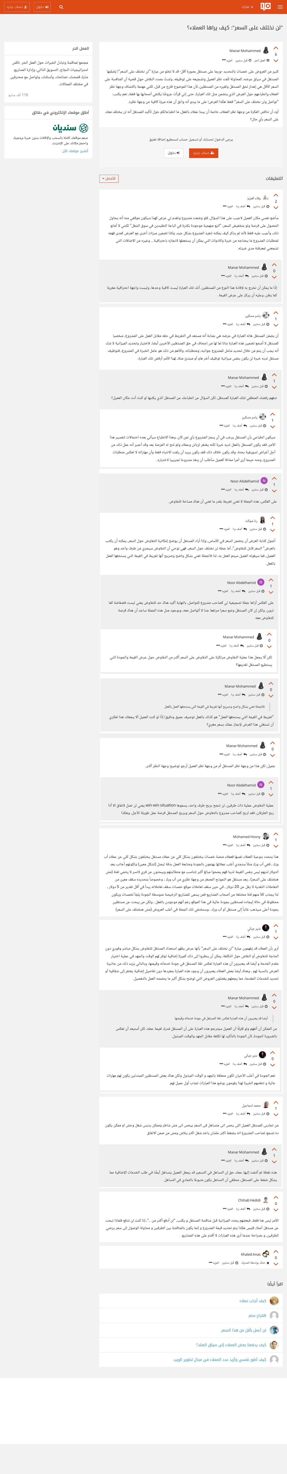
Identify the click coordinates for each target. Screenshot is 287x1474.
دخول (173, 153)
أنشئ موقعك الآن (75, 151)
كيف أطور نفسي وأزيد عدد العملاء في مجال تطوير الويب (219, 1389)
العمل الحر (261, 60)
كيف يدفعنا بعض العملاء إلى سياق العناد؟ (231, 1375)
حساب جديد (203, 153)
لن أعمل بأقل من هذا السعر (243, 1360)
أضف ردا (243, 206)
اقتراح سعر (257, 1345)
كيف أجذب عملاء (253, 1331)
